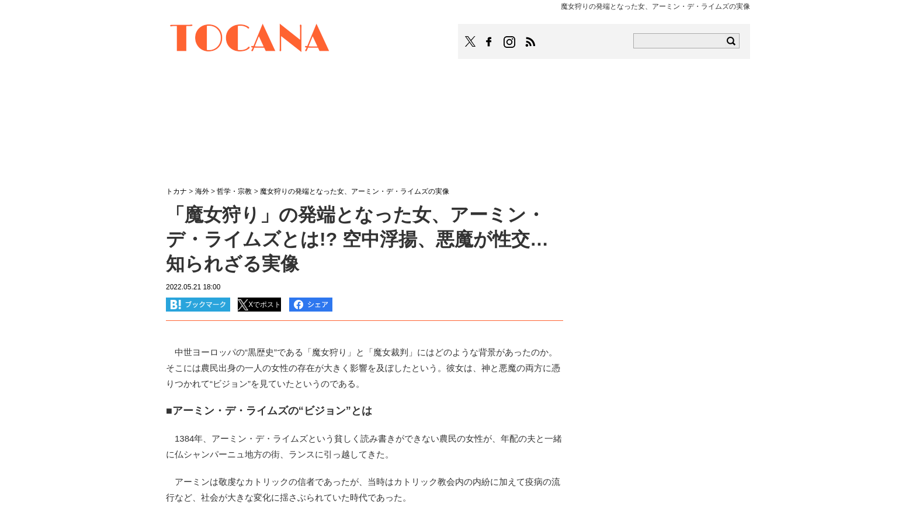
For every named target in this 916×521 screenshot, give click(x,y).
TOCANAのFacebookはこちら (489, 42)
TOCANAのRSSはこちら (530, 42)
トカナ (176, 191)
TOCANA (250, 39)
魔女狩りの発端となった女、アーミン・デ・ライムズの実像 (354, 191)
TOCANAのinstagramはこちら (510, 42)
